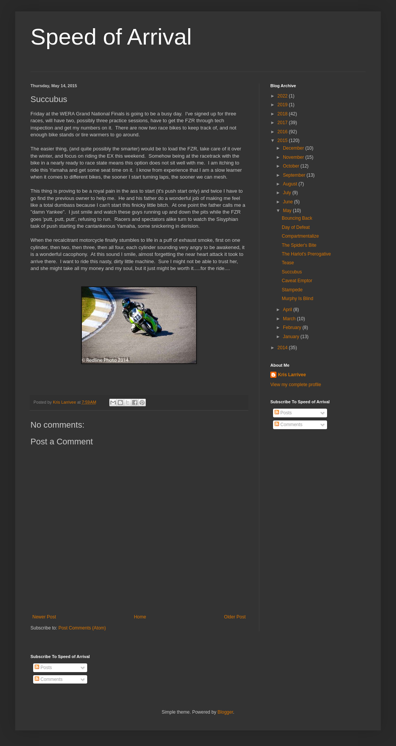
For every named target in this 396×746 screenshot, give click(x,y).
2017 (283, 122)
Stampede (292, 289)
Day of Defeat (296, 227)
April (288, 309)
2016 (283, 131)
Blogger (225, 712)
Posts (283, 412)
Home (140, 617)
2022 (283, 96)
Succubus (292, 272)
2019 (283, 104)
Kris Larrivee (292, 374)
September (295, 175)
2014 (283, 347)
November (294, 157)
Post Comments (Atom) (82, 628)
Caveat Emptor (297, 280)
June (288, 201)
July (287, 192)
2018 (283, 114)
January (291, 336)
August (291, 184)
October (291, 166)
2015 (283, 140)
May (288, 210)
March (290, 318)
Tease (288, 262)
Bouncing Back (297, 218)
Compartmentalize (300, 236)
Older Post (235, 617)
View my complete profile (295, 384)
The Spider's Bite (299, 245)
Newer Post (44, 617)
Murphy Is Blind (297, 298)
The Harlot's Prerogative (306, 254)
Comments (288, 424)
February (292, 327)
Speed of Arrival (111, 37)
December (294, 148)
